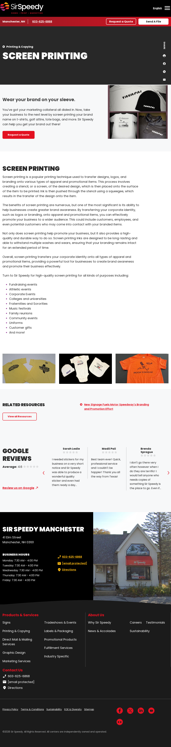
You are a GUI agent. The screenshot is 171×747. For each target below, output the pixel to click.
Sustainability (140, 631)
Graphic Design (14, 653)
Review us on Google (18, 488)
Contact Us (13, 670)
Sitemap (89, 709)
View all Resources (20, 416)
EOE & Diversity (73, 709)
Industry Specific (56, 656)
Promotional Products (60, 639)
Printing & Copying (19, 47)
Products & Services (21, 615)
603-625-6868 (42, 21)
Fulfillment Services (58, 648)
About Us (96, 615)
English (157, 8)
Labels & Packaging (58, 631)
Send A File (153, 21)
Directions (66, 570)
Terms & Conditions (32, 709)
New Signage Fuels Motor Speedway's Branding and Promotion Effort (116, 407)
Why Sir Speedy (99, 622)
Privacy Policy (10, 709)
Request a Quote (121, 21)
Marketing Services (17, 661)
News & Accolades (102, 631)
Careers (136, 622)
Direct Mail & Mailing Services (17, 641)
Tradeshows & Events (60, 622)
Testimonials (155, 622)
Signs (7, 622)
